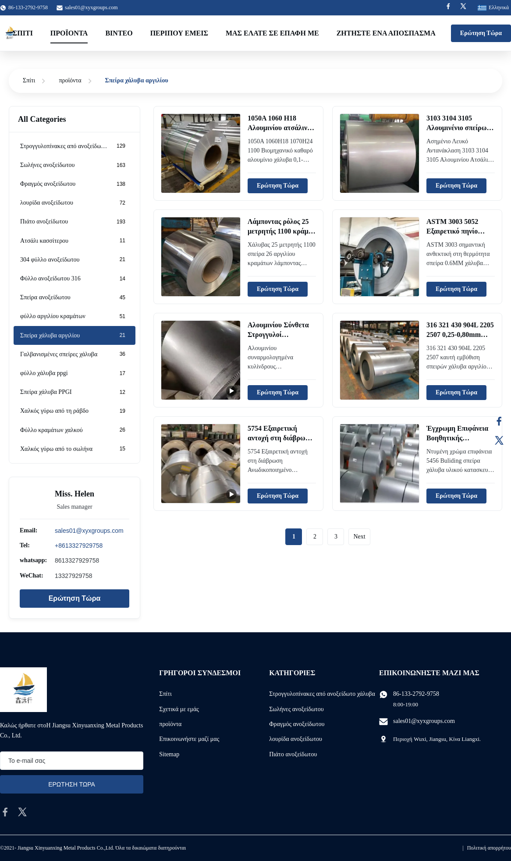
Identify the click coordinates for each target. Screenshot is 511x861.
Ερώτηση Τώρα (481, 33)
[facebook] (5, 812)
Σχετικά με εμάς (179, 709)
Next (359, 536)
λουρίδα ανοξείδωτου (295, 739)
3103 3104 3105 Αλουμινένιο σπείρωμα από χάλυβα (460, 128)
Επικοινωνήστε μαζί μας (189, 739)
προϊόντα (70, 80)
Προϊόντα (69, 33)
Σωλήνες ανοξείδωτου (296, 709)
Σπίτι (23, 33)
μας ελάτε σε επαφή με (272, 33)
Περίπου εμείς (179, 33)
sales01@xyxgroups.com (91, 7)
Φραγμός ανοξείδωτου (296, 724)
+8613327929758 (79, 545)
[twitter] (22, 812)
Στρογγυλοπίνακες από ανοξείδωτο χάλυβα (322, 694)
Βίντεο (118, 33)
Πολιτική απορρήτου (489, 848)
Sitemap (169, 754)
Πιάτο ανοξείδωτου (293, 754)
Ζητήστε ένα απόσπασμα (386, 33)
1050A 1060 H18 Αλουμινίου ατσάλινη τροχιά (279, 128)
